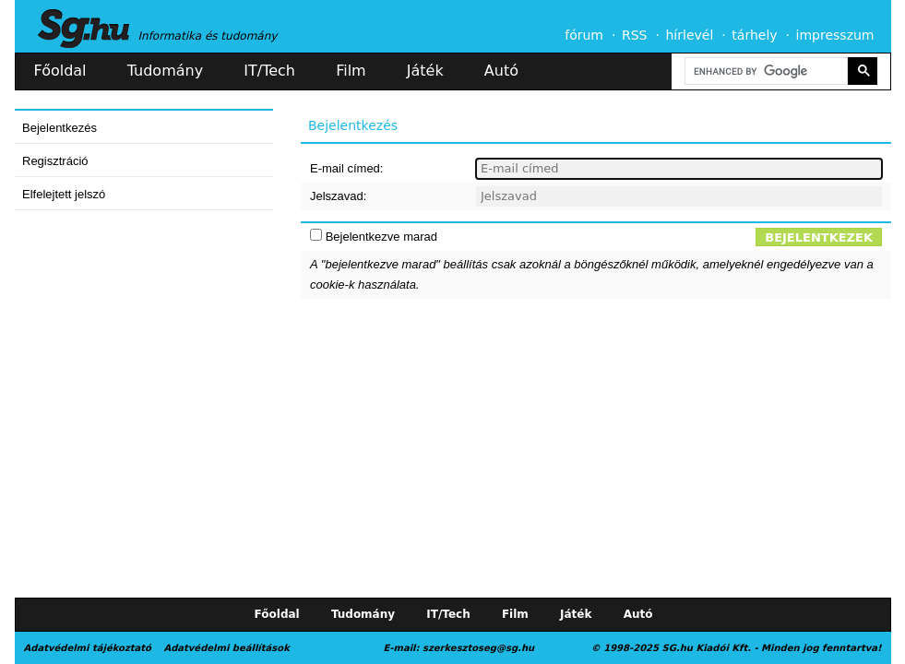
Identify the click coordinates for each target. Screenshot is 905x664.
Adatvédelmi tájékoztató (87, 648)
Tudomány (165, 70)
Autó (501, 70)
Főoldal (60, 70)
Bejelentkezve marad (381, 236)
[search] (765, 71)
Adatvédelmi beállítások (226, 648)
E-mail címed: (346, 168)
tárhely (754, 35)
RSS (635, 35)
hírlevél (690, 35)
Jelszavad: (338, 196)
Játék (425, 70)
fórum (584, 35)
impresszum (835, 35)
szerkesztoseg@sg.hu (478, 648)
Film (351, 70)
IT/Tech (269, 70)
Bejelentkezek (819, 237)
